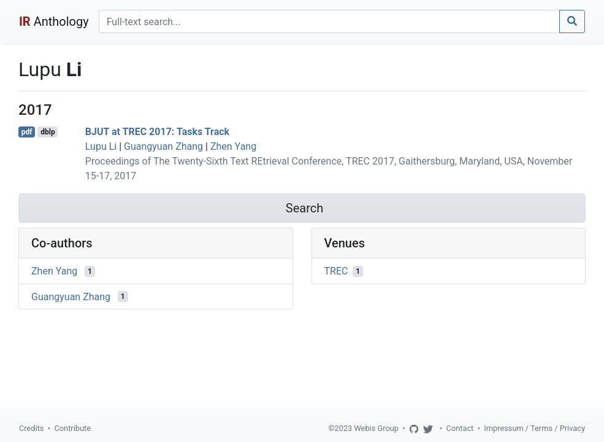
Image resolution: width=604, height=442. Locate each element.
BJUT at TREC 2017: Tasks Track (157, 132)
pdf (26, 132)
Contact (460, 428)
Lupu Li (101, 146)
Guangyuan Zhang (163, 146)
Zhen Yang (233, 146)
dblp (47, 132)
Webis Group (376, 428)
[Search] (329, 21)
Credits (31, 428)
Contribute (72, 428)
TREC (336, 271)
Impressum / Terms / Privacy (534, 428)
